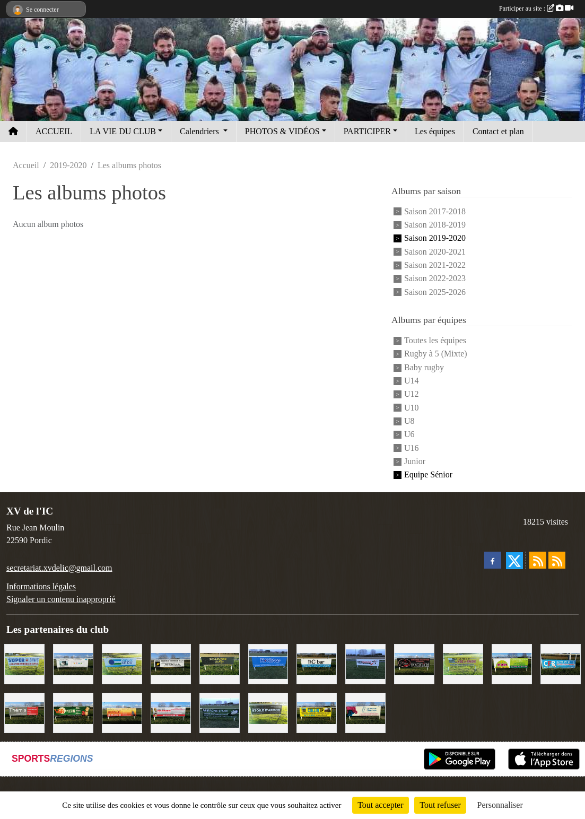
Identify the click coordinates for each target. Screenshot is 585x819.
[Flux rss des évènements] (556, 560)
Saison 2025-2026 (435, 292)
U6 (409, 434)
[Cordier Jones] (171, 711)
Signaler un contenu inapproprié (61, 599)
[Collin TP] (316, 711)
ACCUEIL (54, 131)
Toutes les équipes (435, 340)
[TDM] (512, 662)
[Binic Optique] (73, 662)
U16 (411, 447)
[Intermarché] (365, 662)
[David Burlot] (122, 711)
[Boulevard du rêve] (219, 662)
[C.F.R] (560, 662)
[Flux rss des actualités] (537, 560)
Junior (414, 461)
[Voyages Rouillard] (268, 662)
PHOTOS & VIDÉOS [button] (282, 131)
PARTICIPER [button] (367, 131)
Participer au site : (536, 8)
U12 (411, 394)
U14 (411, 380)
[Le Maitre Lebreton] (365, 711)
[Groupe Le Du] (122, 662)
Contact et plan (498, 131)
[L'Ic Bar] (316, 662)
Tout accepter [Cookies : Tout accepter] (380, 804)
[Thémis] (24, 711)
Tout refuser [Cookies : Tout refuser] (440, 804)
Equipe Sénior (428, 475)
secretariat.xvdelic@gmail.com (59, 567)
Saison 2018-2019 (435, 224)
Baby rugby (424, 367)
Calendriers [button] (200, 131)
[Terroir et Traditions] (414, 662)
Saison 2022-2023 (435, 278)
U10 (411, 407)
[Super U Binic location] (24, 662)
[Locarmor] (463, 662)
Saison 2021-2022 (435, 264)
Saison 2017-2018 (435, 211)
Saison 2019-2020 (435, 238)
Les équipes (435, 131)
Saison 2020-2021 (435, 251)
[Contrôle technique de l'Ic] (171, 662)
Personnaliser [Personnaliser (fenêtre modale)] (500, 804)
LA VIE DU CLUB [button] (123, 131)
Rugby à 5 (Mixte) (435, 354)
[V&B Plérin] (73, 711)
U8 (409, 420)
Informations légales (41, 586)
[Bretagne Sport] (219, 711)
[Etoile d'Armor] (268, 711)
